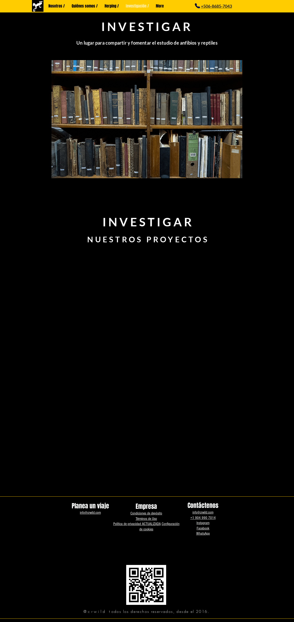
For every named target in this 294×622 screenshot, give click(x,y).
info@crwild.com (90, 512)
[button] (146, 119)
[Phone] (197, 5)
